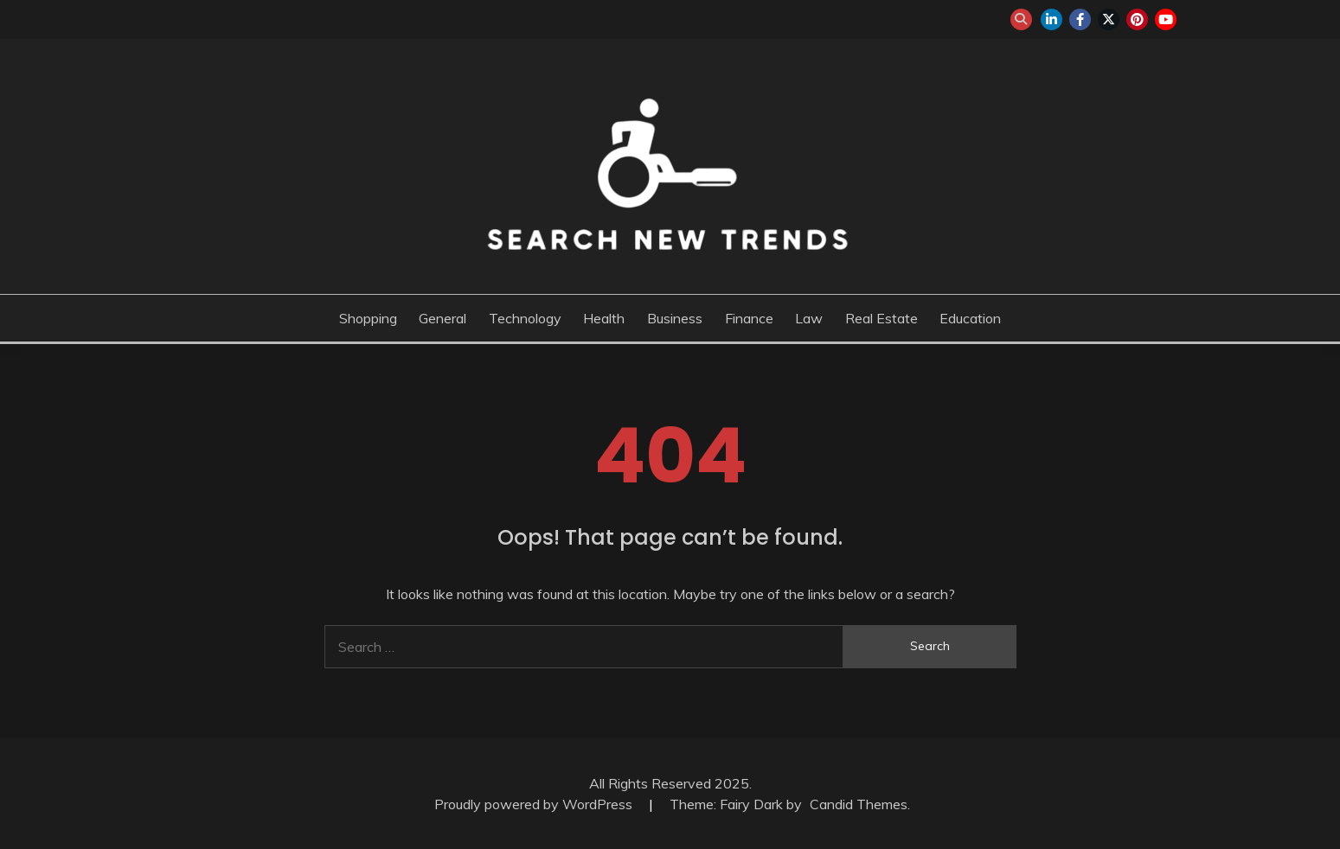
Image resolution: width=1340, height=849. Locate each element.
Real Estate (881, 318)
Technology (525, 318)
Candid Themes (858, 804)
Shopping (368, 318)
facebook (1080, 19)
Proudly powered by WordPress (535, 804)
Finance (749, 318)
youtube (1166, 19)
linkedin (1051, 19)
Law (809, 318)
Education (970, 318)
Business (674, 318)
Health (604, 318)
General (442, 318)
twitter (1108, 19)
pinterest (1137, 19)
